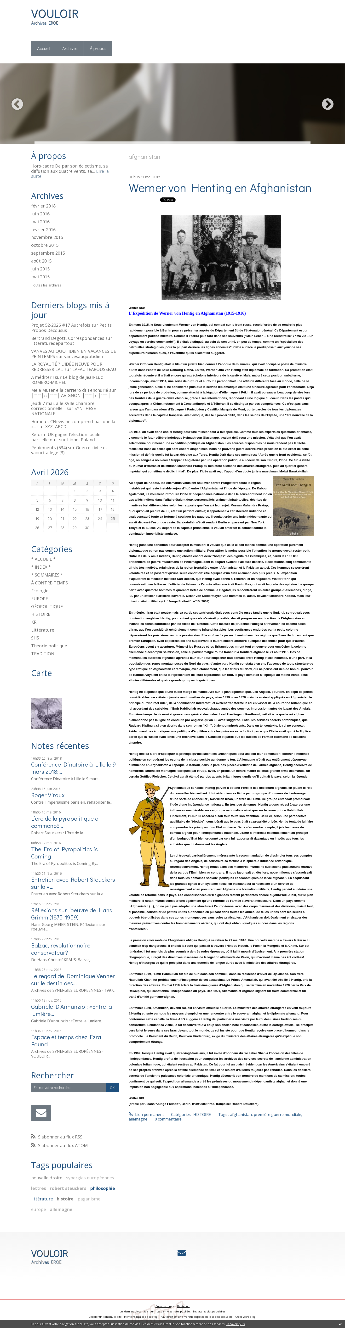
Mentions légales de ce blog (140, 1316)
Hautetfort (183, 1306)
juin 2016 (40, 214)
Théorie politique (49, 646)
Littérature (42, 630)
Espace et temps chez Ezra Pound (66, 1040)
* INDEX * (41, 567)
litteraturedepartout (52, 343)
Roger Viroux (48, 795)
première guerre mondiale (277, 1114)
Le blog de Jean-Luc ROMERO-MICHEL (67, 379)
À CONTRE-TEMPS (49, 583)
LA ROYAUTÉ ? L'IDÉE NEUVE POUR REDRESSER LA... (66, 366)
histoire (65, 1199)
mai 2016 (40, 221)
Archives (70, 48)
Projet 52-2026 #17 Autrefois (60, 325)
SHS (35, 638)
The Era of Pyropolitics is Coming (64, 852)
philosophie (102, 1188)
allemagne (61, 1209)
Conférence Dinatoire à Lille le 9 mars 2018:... (73, 767)
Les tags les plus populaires (209, 1311)
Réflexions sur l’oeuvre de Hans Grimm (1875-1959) (71, 913)
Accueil (43, 48)
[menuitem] (43, 48)
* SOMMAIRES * (47, 575)
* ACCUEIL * (43, 559)
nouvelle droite (46, 1178)
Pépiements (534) (49, 447)
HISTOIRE (40, 614)
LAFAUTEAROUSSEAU (94, 369)
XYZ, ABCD (55, 426)
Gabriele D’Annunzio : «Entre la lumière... (71, 1010)
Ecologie (39, 591)
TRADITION (42, 653)
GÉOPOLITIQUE (47, 606)
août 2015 (41, 261)
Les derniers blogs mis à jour (137, 1311)
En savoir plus (235, 1324)
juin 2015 (40, 269)
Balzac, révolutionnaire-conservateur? (61, 948)
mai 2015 (40, 277)
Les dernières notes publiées (173, 1311)
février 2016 (43, 229)
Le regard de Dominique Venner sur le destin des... (73, 979)
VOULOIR (55, 13)
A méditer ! (42, 377)
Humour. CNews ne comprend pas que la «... (73, 424)
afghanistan (241, 1114)
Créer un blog (163, 1306)
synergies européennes (90, 1178)
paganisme (89, 1199)
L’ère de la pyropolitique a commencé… (64, 821)
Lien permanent (146, 1114)
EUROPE (39, 598)
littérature (42, 1199)
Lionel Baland (81, 440)
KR (33, 622)
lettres (38, 1188)
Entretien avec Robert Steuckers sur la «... (73, 883)
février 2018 (43, 206)
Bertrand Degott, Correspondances (67, 338)
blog (252, 1316)
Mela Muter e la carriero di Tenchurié (69, 390)
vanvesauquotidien (83, 356)
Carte (41, 672)
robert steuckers (68, 1188)
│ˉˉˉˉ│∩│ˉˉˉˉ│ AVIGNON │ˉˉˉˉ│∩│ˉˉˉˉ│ (71, 395)
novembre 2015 (47, 237)
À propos (98, 48)
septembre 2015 (48, 253)
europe (38, 1209)
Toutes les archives (46, 285)
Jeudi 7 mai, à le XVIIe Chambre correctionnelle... (62, 405)
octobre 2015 (44, 245)
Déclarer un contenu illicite (104, 1316)
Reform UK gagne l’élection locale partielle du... (65, 437)
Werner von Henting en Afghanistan (220, 187)
